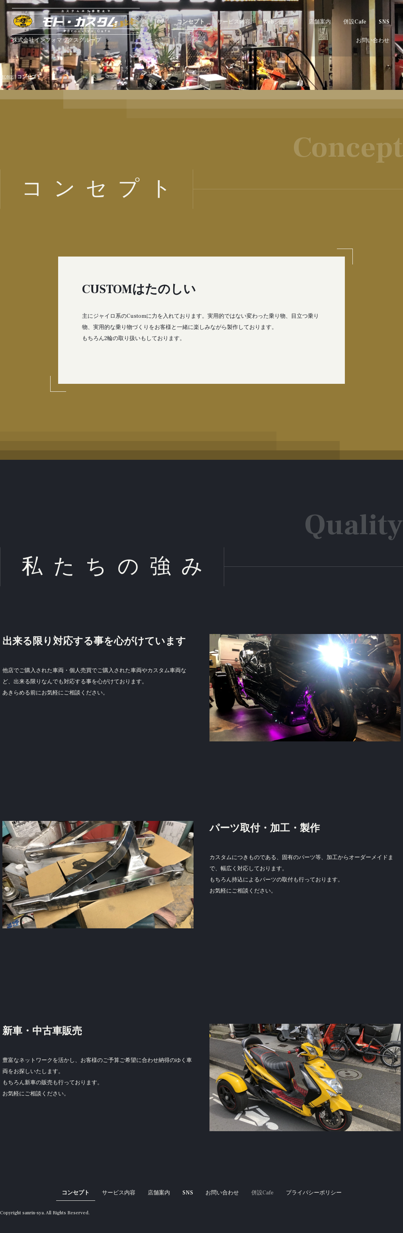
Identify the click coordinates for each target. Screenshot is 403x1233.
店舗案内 (320, 21)
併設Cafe (354, 21)
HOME (7, 77)
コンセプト (191, 21)
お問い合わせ (372, 40)
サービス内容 (233, 21)
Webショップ (279, 21)
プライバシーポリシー (314, 1192)
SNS (384, 21)
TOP (158, 21)
